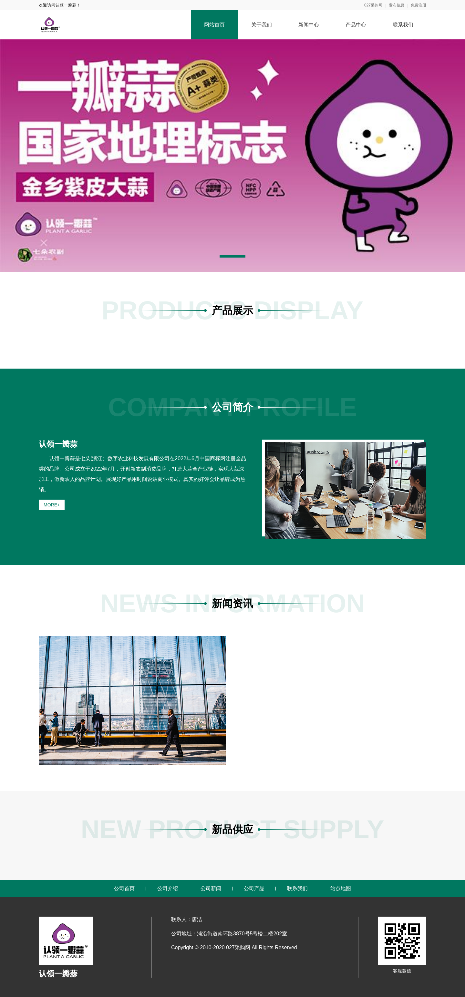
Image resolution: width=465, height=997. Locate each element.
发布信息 (396, 5)
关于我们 (261, 24)
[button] (232, 256)
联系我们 (403, 24)
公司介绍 (167, 888)
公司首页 (124, 888)
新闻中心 (308, 24)
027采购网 (373, 5)
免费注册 (418, 5)
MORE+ (52, 504)
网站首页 (214, 24)
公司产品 (254, 888)
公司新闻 (211, 888)
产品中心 (356, 24)
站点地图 (340, 888)
